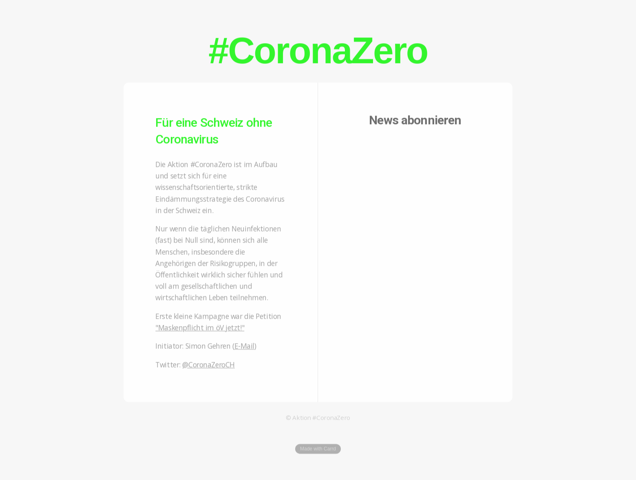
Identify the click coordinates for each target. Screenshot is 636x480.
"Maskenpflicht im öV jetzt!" (199, 328)
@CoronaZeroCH (208, 365)
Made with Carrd (318, 450)
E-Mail (244, 347)
